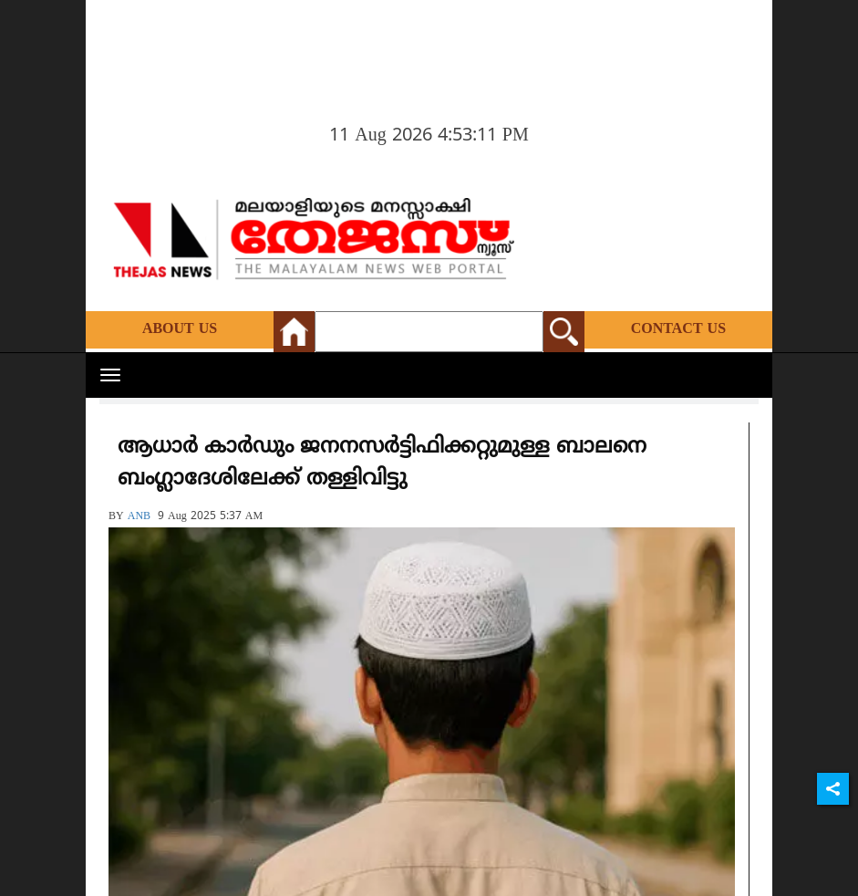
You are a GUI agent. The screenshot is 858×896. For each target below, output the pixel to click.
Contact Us (678, 329)
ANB (139, 517)
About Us (179, 329)
